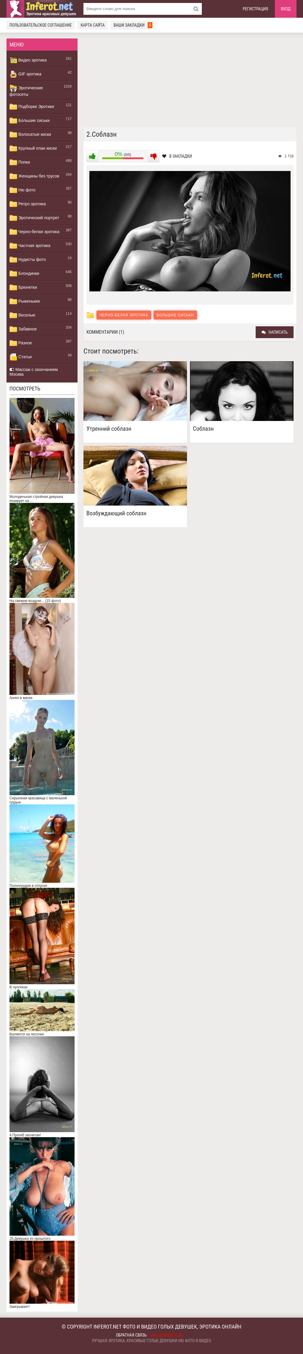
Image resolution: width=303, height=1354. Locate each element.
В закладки (177, 156)
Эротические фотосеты (26, 90)
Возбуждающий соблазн (116, 513)
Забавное (23, 329)
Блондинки (24, 273)
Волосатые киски (30, 134)
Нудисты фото (27, 260)
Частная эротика (29, 246)
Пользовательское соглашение (40, 25)
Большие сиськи (29, 121)
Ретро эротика (27, 204)
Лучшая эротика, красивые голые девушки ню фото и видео (151, 1340)
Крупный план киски (33, 148)
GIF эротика (25, 74)
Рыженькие (24, 301)
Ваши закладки (133, 25)
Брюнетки (23, 287)
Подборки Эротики (31, 107)
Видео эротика (28, 60)
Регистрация (255, 9)
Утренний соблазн (108, 428)
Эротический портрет (34, 218)
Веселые (22, 315)
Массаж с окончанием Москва (33, 372)
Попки (19, 162)
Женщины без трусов (34, 176)
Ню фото (22, 190)
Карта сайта (92, 25)
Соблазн (203, 428)
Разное (20, 343)
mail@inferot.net (167, 1335)
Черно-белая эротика (34, 232)
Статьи (20, 357)
